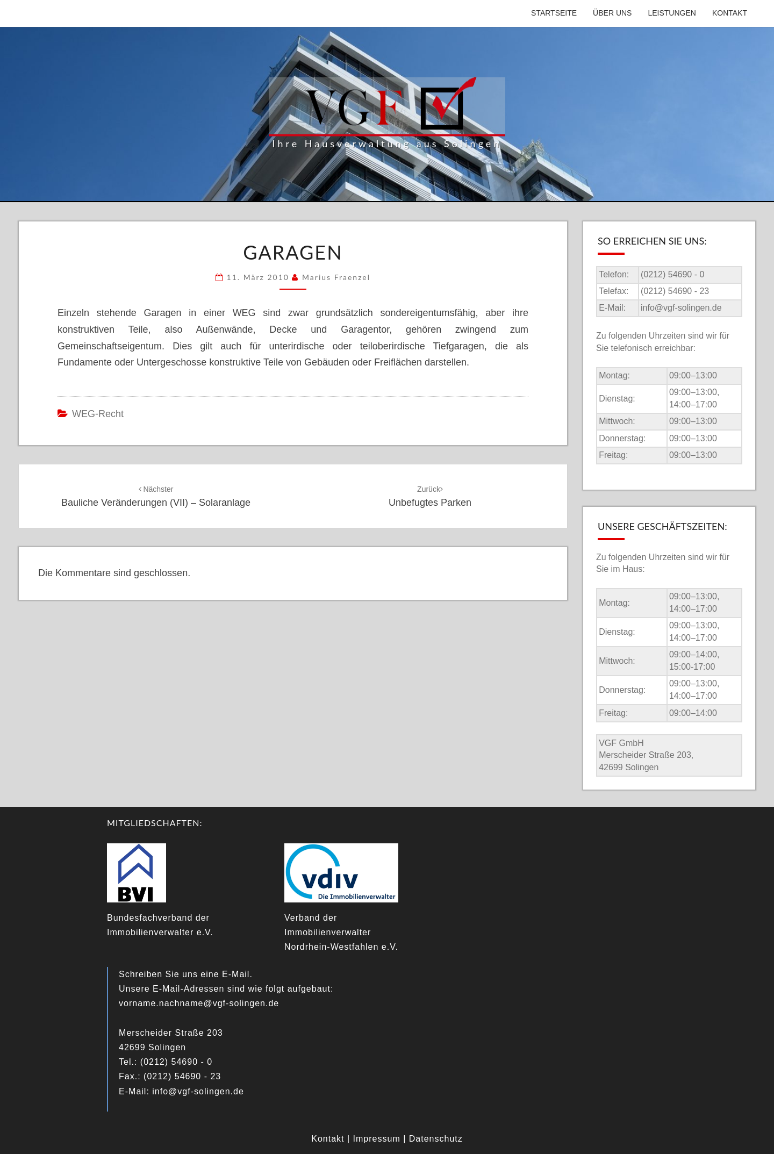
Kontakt (729, 13)
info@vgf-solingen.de (681, 307)
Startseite (554, 13)
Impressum (376, 1138)
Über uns (612, 13)
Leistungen (672, 13)
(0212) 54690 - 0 (672, 274)
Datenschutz (436, 1138)
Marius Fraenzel (336, 277)
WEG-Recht (98, 413)
